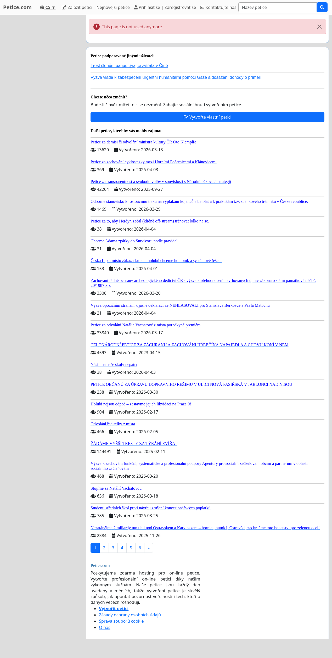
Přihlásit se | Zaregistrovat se (165, 7)
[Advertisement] (41, 93)
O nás (104, 627)
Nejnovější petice (113, 7)
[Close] (319, 26)
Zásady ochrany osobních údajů (130, 615)
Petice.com (17, 7)
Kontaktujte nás (218, 7)
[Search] (277, 7)
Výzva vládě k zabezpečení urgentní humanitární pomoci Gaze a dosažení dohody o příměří (176, 77)
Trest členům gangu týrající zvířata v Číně (129, 65)
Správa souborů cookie (121, 621)
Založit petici (77, 7)
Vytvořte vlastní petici (208, 117)
